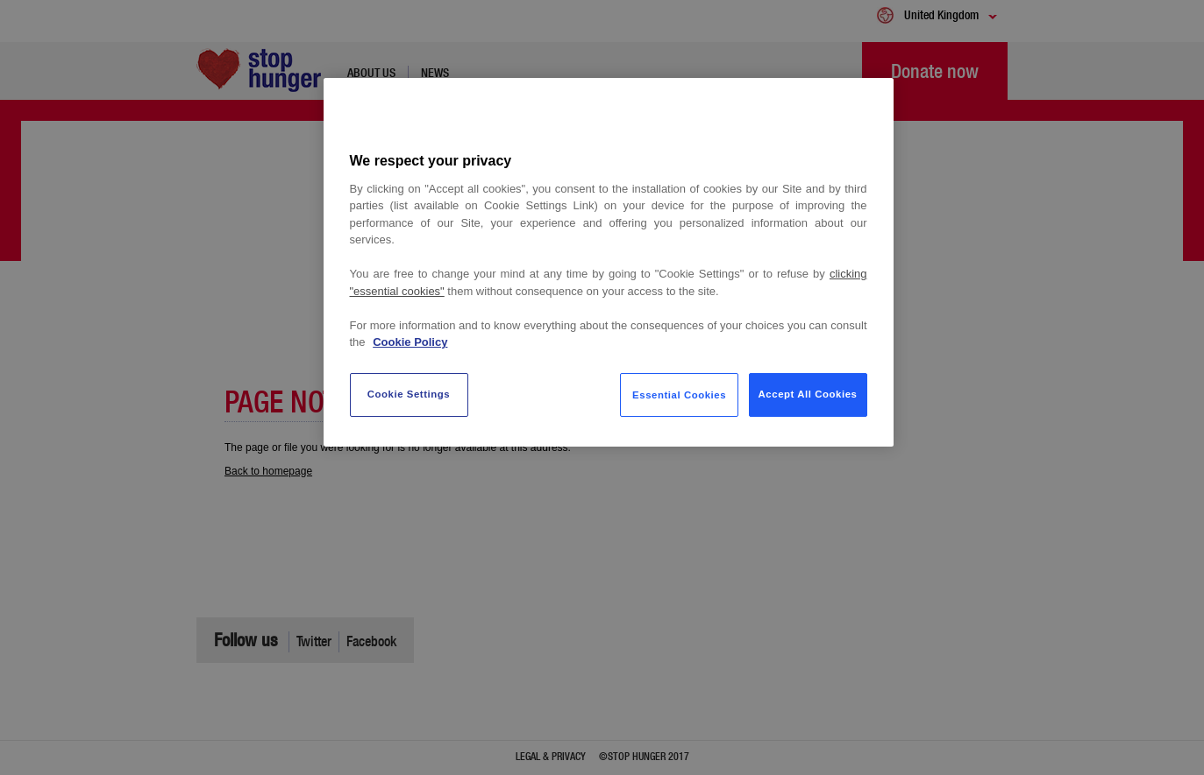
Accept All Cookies (808, 394)
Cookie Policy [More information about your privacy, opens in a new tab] (410, 342)
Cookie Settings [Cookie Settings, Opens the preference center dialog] (409, 394)
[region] (609, 262)
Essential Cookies (679, 395)
